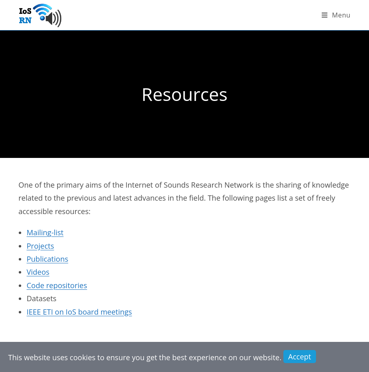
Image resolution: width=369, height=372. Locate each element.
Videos (38, 272)
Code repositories (57, 285)
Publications (47, 259)
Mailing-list (45, 232)
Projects (40, 246)
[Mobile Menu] (336, 15)
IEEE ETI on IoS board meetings (79, 312)
